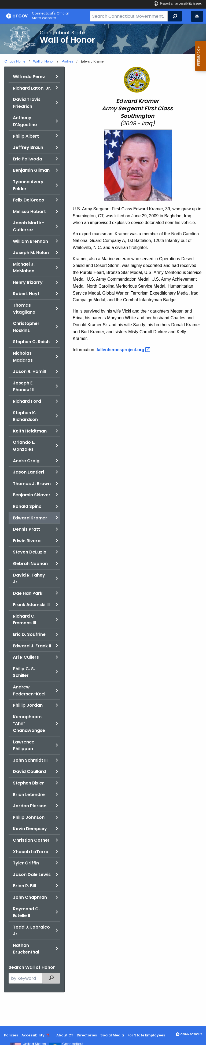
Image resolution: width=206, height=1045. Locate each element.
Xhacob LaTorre (30, 852)
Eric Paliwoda (27, 159)
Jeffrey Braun (28, 147)
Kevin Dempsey (30, 829)
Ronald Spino (27, 506)
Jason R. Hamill (29, 371)
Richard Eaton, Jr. (32, 88)
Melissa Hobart (29, 211)
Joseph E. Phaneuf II (23, 386)
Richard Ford (27, 401)
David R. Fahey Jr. (29, 578)
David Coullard (29, 771)
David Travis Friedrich (27, 102)
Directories (87, 1035)
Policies (11, 1035)
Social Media (112, 1035)
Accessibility (33, 1035)
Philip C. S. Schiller (24, 672)
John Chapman (30, 897)
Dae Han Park (27, 593)
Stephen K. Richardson (25, 416)
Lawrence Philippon (23, 745)
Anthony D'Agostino (25, 121)
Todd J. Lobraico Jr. (31, 930)
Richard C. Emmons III (24, 619)
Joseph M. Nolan (31, 253)
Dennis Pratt (26, 529)
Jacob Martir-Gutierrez (28, 226)
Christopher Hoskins (26, 326)
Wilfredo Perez (29, 77)
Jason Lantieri (28, 472)
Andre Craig (26, 461)
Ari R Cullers (26, 657)
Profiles (67, 61)
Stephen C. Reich (31, 342)
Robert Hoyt (26, 294)
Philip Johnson (29, 817)
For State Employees (146, 1035)
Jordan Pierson (29, 806)
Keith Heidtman (30, 431)
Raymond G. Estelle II (26, 912)
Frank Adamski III (31, 605)
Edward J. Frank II (32, 646)
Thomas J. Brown (32, 484)
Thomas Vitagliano (24, 308)
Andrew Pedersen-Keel (29, 690)
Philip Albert (26, 136)
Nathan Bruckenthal (26, 948)
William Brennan (30, 241)
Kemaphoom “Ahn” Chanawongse (29, 724)
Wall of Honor (43, 61)
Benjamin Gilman (31, 170)
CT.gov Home (15, 61)
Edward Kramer (30, 518)
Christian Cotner (31, 840)
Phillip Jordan (28, 705)
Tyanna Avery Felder (28, 185)
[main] (103, 525)
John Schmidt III (30, 760)
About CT (64, 1035)
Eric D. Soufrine (29, 634)
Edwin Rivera (27, 541)
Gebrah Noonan (30, 563)
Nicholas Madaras (23, 356)
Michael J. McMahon (24, 267)
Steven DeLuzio (29, 552)
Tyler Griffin (26, 863)
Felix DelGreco (28, 200)
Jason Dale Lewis (32, 874)
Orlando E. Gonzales (24, 445)
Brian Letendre (29, 794)
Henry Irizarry (28, 282)
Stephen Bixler (28, 783)
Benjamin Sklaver (31, 495)
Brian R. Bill (24, 886)
